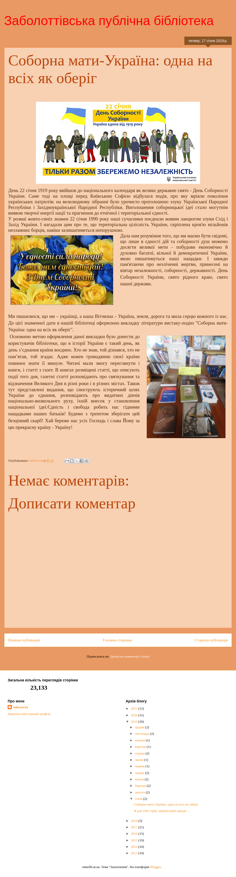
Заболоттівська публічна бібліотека (109, 21)
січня (139, 799)
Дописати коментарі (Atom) (130, 656)
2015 (134, 840)
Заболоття (20, 707)
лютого (140, 792)
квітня (140, 779)
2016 (134, 833)
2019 (134, 721)
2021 (134, 708)
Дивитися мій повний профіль (29, 714)
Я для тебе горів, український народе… (162, 811)
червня (140, 766)
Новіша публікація (24, 640)
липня (139, 760)
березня (141, 786)
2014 (134, 847)
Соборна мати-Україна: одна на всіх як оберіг (166, 804)
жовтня (140, 740)
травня (140, 773)
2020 (134, 715)
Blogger (155, 867)
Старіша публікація (211, 640)
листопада (142, 733)
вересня (141, 747)
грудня (140, 727)
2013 (134, 853)
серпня (140, 753)
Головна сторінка (117, 640)
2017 (134, 827)
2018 (134, 821)
